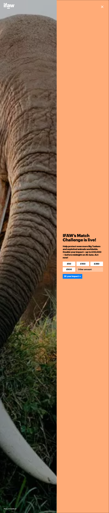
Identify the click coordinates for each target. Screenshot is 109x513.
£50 (69, 264)
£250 (96, 264)
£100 (82, 264)
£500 (69, 269)
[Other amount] (89, 269)
